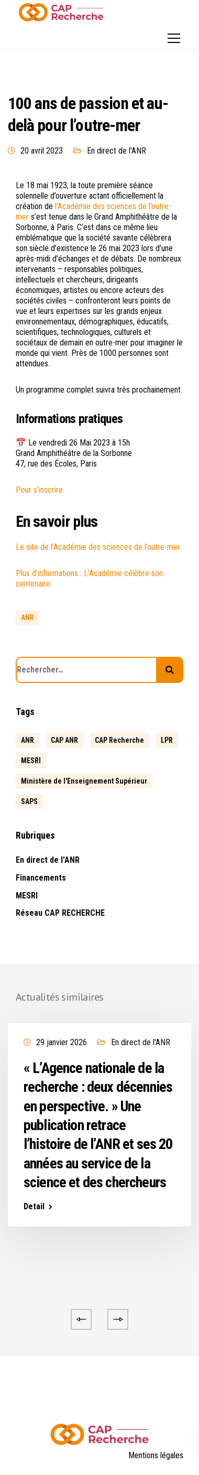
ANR (27, 617)
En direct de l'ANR (116, 151)
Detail (34, 1206)
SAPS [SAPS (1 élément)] (29, 801)
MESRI (27, 896)
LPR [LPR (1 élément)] (167, 740)
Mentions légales (155, 1455)
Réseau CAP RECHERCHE (60, 913)
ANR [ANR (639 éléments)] (27, 740)
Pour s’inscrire (39, 490)
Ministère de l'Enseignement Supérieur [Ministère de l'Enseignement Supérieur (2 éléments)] (84, 781)
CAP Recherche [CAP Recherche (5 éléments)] (119, 740)
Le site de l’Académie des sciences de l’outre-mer (98, 547)
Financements (41, 878)
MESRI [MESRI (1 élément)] (31, 760)
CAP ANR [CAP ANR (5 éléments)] (64, 740)
